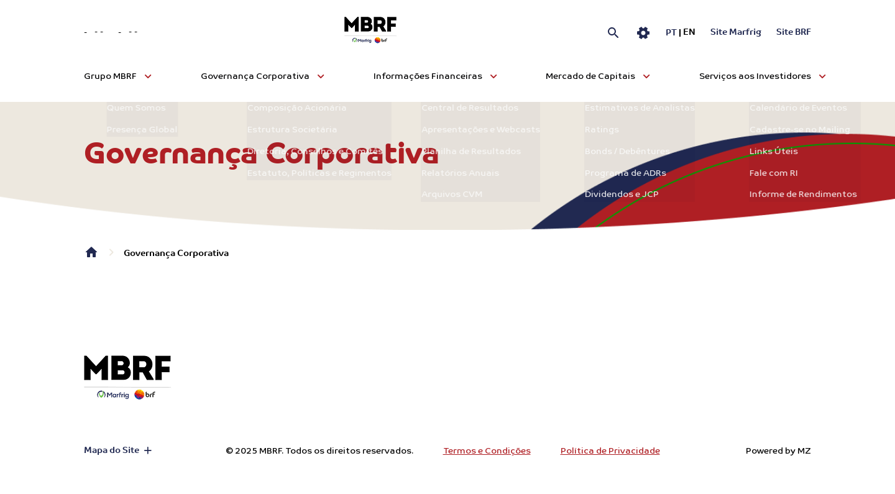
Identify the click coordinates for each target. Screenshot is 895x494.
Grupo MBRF (110, 76)
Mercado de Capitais (590, 76)
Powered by (778, 451)
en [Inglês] (689, 33)
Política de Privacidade (610, 451)
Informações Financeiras (428, 76)
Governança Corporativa (255, 76)
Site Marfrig (735, 33)
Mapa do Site (111, 451)
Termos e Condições (487, 451)
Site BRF (793, 33)
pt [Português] (671, 33)
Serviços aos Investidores (755, 76)
